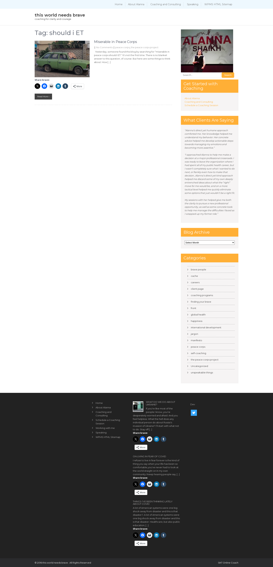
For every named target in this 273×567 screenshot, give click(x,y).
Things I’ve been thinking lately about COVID (153, 502)
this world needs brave (60, 15)
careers (195, 282)
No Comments (104, 47)
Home (119, 4)
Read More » (43, 96)
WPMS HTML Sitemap (218, 4)
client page (197, 288)
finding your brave (201, 301)
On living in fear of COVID (149, 456)
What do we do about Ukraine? (160, 403)
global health (198, 314)
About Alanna (136, 4)
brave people (198, 269)
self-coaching (198, 353)
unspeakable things (202, 372)
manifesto (196, 340)
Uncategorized (199, 366)
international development (206, 327)
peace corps (122, 47)
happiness (196, 321)
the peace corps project (144, 47)
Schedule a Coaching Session (201, 105)
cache (194, 276)
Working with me (105, 428)
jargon (194, 333)
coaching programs (202, 295)
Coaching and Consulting (165, 4)
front (193, 308)
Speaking (192, 4)
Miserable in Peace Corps (115, 42)
